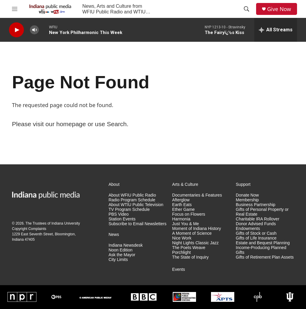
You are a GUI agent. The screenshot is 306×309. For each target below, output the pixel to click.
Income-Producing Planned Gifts (261, 250)
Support (243, 184)
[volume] (34, 30)
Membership (247, 200)
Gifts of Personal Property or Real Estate (262, 212)
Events (178, 269)
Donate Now (247, 195)
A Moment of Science (192, 233)
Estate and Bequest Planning (263, 243)
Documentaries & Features (197, 195)
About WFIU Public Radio (132, 195)
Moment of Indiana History (196, 228)
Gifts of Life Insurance (256, 238)
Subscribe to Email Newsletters (137, 224)
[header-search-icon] (246, 9)
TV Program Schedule (129, 209)
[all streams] (275, 30)
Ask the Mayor (121, 255)
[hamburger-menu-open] (14, 9)
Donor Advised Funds (256, 224)
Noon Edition (120, 250)
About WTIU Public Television (135, 205)
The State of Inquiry (190, 257)
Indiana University (65, 223)
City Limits (118, 259)
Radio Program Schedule (131, 200)
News (113, 234)
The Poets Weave (188, 247)
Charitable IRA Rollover (257, 219)
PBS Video (118, 214)
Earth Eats (182, 205)
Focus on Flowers (188, 214)
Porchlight (181, 252)
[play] (16, 30)
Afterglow (180, 200)
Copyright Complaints (29, 229)
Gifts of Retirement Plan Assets (265, 257)
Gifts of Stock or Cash (256, 233)
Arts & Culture (185, 184)
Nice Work (181, 238)
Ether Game (183, 209)
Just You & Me (185, 224)
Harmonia (181, 219)
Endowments (248, 228)
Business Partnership (255, 205)
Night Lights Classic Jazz (195, 243)
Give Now (279, 9)
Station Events (121, 219)
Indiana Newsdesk (125, 245)
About (114, 184)
